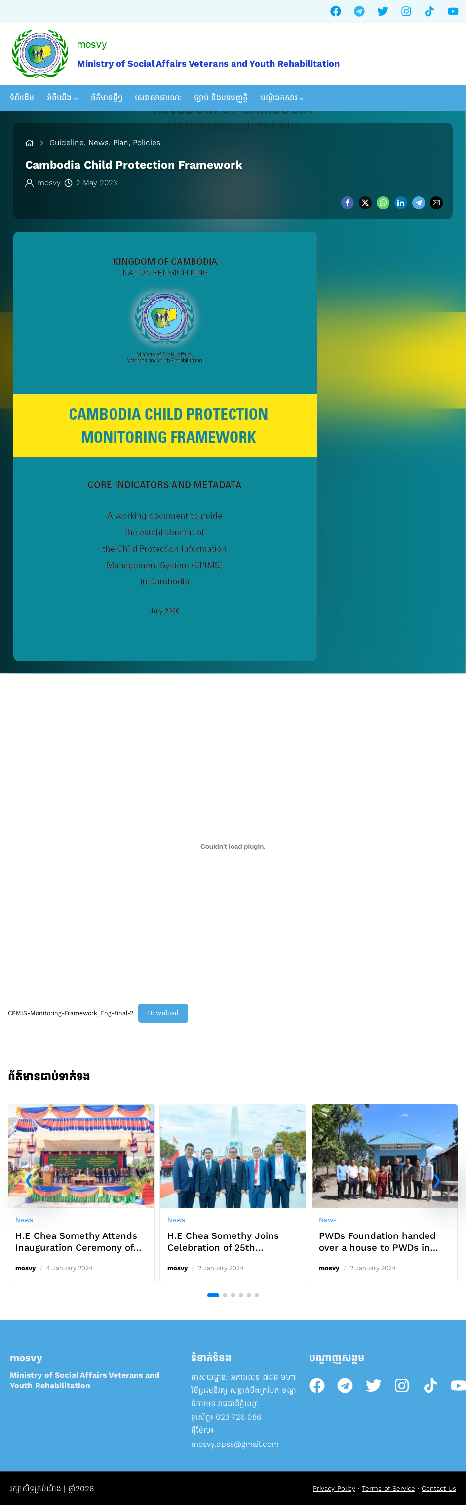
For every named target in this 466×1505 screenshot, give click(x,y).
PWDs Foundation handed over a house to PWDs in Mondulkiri (377, 1247)
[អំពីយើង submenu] (76, 98)
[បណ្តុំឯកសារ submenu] (301, 98)
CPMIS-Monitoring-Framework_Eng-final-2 (70, 1013)
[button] (29, 1180)
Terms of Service (388, 1488)
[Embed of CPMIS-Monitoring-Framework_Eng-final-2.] (233, 846)
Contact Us (439, 1488)
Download (163, 1013)
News (25, 1220)
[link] (81, 1193)
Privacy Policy (334, 1488)
